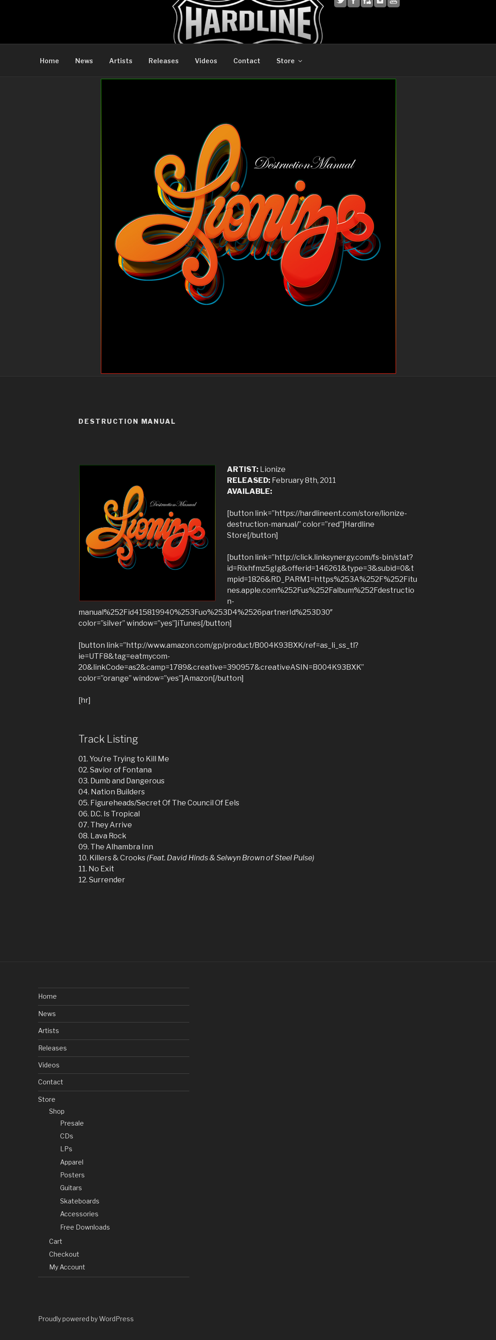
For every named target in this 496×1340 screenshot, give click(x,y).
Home (49, 61)
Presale (72, 1123)
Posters (72, 1175)
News (84, 61)
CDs (66, 1136)
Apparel (71, 1162)
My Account (67, 1267)
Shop (57, 1111)
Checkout (64, 1254)
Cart (55, 1241)
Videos (206, 61)
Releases (164, 61)
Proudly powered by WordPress (86, 1319)
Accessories (79, 1214)
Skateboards (79, 1201)
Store (289, 61)
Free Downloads (85, 1227)
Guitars (71, 1188)
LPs (66, 1149)
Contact (246, 61)
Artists (120, 61)
